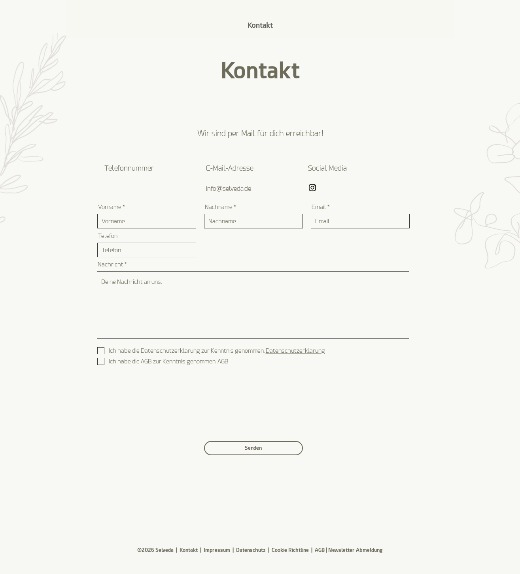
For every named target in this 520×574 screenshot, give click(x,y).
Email (319, 207)
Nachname (219, 207)
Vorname (109, 207)
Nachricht (110, 265)
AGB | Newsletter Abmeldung (348, 550)
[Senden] (253, 448)
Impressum (217, 550)
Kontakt (189, 550)
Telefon (107, 236)
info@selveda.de (228, 188)
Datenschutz (251, 550)
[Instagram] (312, 187)
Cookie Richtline (290, 550)
